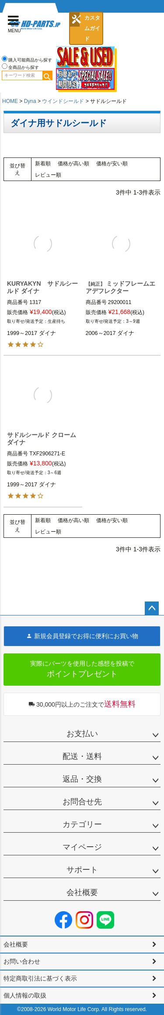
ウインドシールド (63, 101)
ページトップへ (152, 608)
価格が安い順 (112, 164)
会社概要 (82, 892)
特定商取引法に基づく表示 (40, 978)
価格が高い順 (73, 164)
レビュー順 (48, 175)
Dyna (30, 101)
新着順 (43, 164)
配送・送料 (82, 756)
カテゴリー (82, 824)
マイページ (82, 847)
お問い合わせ (21, 961)
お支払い (82, 733)
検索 (47, 75)
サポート (82, 869)
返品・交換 (82, 779)
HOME (10, 101)
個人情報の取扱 (24, 995)
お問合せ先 (82, 801)
